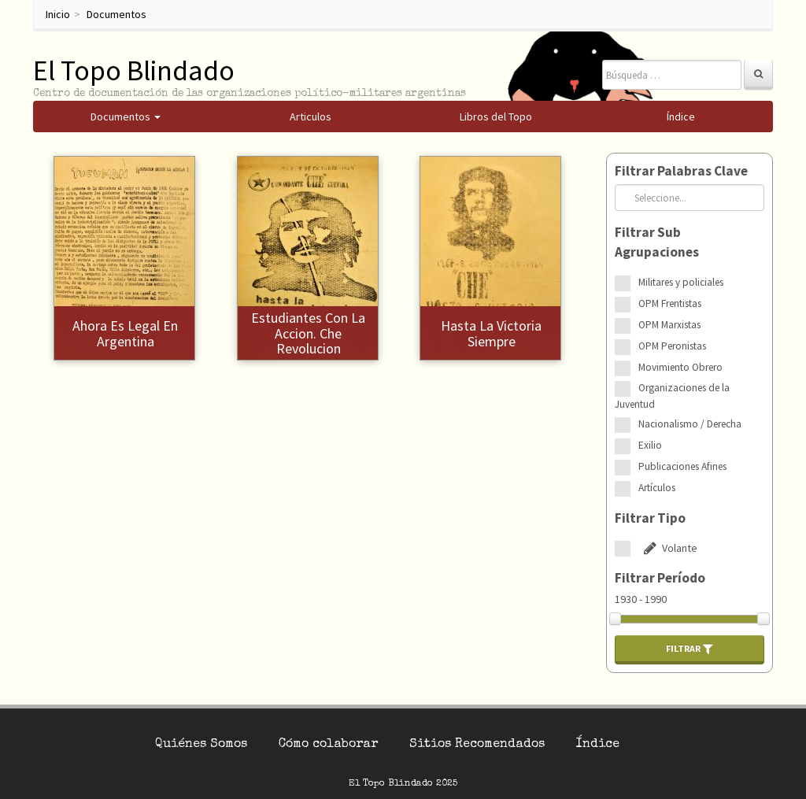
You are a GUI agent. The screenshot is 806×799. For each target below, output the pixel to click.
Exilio (650, 445)
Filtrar (689, 648)
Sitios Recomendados (477, 744)
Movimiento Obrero (680, 367)
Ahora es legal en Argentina (125, 333)
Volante (667, 548)
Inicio (58, 14)
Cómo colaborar (328, 744)
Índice (597, 744)
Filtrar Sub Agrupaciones (657, 242)
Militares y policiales (680, 282)
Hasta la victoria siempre (491, 333)
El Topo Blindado (134, 70)
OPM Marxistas (669, 324)
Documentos (116, 14)
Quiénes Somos (201, 744)
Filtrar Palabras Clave (681, 170)
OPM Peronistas (672, 346)
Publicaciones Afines (682, 466)
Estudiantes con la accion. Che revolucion (308, 333)
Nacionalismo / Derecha (689, 424)
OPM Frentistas (669, 303)
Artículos (656, 487)
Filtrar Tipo (650, 518)
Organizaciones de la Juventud (672, 396)
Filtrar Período (660, 577)
